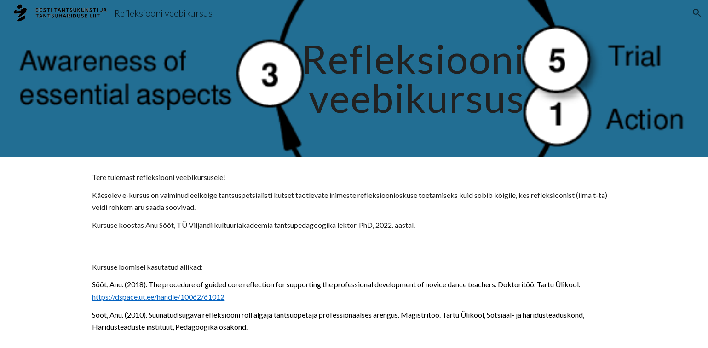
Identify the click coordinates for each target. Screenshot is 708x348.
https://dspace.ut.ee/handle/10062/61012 (158, 296)
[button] (697, 13)
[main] (354, 78)
